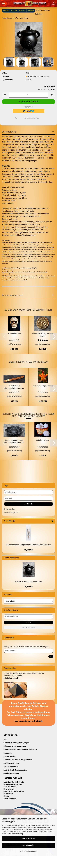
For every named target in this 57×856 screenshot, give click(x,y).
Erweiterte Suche (29, 627)
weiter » (22, 11)
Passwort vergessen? (11, 513)
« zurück (14, 11)
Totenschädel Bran (14, 334)
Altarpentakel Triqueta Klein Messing (42, 335)
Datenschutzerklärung (15, 834)
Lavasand (31, 227)
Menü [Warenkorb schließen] (3, 3)
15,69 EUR (28, 550)
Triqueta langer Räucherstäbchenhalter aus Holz (14, 387)
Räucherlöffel (34, 230)
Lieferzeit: (5, 76)
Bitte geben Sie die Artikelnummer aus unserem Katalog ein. (26, 647)
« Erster (6, 11)
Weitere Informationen (28, 851)
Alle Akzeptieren (28, 838)
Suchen (28, 622)
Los (51, 656)
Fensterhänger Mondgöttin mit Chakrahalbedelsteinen (28, 545)
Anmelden (28, 504)
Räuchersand (20, 227)
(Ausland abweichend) (43, 76)
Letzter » (31, 11)
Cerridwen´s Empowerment (43, 386)
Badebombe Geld (42, 440)
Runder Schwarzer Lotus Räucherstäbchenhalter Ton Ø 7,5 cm (14, 441)
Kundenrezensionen (12, 295)
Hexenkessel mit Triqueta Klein (28, 581)
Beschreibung (9, 131)
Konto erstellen (9, 509)
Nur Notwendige (28, 845)
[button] (5, 95)
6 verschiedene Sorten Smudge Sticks (18, 214)
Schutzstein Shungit (11, 678)
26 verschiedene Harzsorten (34, 208)
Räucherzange (21, 230)
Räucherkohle (7, 232)
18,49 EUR (28, 586)
